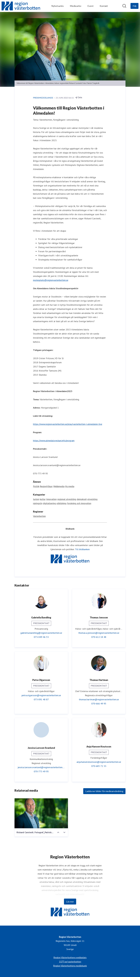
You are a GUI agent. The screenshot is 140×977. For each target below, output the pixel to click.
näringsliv (37, 503)
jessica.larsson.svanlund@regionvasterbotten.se (41, 767)
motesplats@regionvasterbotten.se (50, 280)
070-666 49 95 (98, 703)
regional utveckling (66, 499)
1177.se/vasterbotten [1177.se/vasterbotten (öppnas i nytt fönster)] (70, 961)
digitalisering (49, 503)
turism (36, 499)
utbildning (61, 503)
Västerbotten (39, 516)
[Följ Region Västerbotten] (134, 6)
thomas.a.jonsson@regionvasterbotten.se (98, 632)
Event (90, 5)
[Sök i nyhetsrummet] (124, 6)
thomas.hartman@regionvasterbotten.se (99, 699)
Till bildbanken (82, 549)
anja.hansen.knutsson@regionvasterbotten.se (99, 762)
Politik (36, 486)
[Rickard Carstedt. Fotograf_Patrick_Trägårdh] (41, 813)
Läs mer (70, 901)
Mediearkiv (75, 5)
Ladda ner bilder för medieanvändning (104, 791)
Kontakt (104, 5)
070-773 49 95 (41, 771)
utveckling (92, 499)
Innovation (51, 499)
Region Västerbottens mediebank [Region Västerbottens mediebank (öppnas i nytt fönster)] (70, 965)
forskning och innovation (79, 503)
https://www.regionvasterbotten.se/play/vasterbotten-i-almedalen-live (67, 424)
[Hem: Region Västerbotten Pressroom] (21, 6)
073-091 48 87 (41, 699)
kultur (43, 499)
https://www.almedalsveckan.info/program (53, 440)
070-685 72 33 (98, 766)
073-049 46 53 (41, 637)
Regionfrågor (46, 486)
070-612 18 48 (98, 637)
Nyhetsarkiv (57, 5)
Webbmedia (58, 486)
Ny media (69, 486)
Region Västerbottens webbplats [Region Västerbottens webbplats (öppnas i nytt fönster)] (70, 957)
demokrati (82, 499)
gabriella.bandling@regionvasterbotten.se (41, 632)
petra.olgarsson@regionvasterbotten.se (41, 695)
